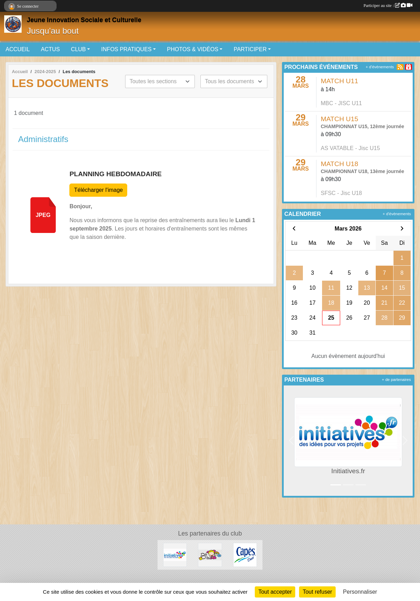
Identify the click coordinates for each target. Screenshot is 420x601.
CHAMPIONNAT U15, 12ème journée (362, 126)
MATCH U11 (339, 81)
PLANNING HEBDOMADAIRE (115, 174)
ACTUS (50, 49)
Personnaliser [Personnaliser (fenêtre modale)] (360, 592)
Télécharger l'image (98, 190)
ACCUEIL (18, 49)
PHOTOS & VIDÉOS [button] (192, 49)
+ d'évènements (380, 67)
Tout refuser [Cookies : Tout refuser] (317, 592)
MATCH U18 (339, 163)
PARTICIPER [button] (250, 49)
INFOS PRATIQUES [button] (126, 49)
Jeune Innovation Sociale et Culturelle (84, 19)
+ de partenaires (396, 379)
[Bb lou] (210, 554)
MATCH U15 (339, 119)
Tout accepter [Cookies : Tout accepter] (275, 592)
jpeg (43, 215)
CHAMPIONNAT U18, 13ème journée (362, 171)
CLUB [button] (78, 49)
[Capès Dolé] (245, 554)
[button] (291, 440)
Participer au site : (388, 5)
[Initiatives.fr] (175, 554)
